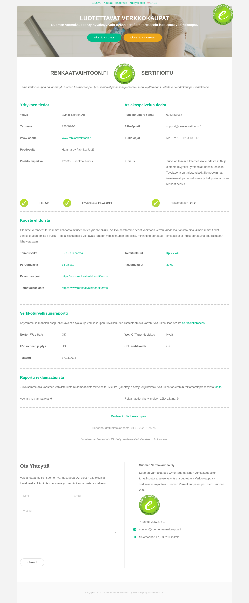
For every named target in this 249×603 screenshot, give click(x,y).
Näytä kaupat (104, 37)
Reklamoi (117, 416)
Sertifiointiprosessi (193, 323)
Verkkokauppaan (136, 416)
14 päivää (68, 264)
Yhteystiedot (137, 2)
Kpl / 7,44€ (173, 253)
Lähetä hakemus (142, 37)
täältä (218, 387)
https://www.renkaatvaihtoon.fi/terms (85, 276)
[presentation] (44, 545)
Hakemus (121, 2)
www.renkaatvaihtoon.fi (76, 138)
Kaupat (108, 2)
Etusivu (96, 2)
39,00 (169, 264)
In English (152, 3)
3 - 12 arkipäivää (72, 253)
